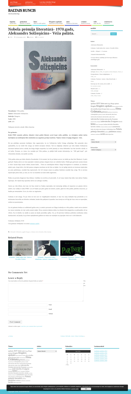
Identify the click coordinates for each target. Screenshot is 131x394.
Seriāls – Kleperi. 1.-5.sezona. (99, 51)
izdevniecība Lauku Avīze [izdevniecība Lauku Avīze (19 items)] (108, 116)
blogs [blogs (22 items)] (109, 103)
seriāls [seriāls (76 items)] (102, 134)
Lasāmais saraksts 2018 (100, 356)
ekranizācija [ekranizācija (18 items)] (112, 109)
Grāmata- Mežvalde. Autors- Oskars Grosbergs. (72, 336)
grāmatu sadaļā (34, 223)
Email (50, 309)
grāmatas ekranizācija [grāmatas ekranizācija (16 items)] (113, 112)
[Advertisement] (84, 12)
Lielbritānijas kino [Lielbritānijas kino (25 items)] (111, 129)
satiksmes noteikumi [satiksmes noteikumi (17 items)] (95, 134)
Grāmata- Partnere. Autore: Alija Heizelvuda (72, 258)
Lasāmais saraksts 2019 (100, 358)
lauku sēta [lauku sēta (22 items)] (93, 129)
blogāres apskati (56, 22)
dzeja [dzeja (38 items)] (99, 109)
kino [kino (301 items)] (93, 123)
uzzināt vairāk (74, 389)
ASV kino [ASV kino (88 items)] (100, 103)
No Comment (40, 37)
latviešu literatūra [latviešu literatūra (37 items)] (113, 124)
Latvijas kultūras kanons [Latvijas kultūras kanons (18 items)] (105, 126)
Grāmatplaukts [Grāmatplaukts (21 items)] (94, 114)
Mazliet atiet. (94, 88)
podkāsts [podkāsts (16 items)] (106, 131)
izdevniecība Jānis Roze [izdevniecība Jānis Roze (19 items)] (111, 114)
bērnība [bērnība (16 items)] (121, 106)
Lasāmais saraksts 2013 (100, 351)
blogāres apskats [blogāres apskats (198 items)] (104, 106)
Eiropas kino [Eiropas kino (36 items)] (105, 109)
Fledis (92, 81)
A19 (95, 76)
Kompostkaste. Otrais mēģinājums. (100, 74)
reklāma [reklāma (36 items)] (118, 131)
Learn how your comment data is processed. (31, 326)
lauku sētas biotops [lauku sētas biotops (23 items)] (101, 129)
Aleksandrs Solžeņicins (15, 232)
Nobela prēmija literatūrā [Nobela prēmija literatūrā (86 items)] (19, 377)
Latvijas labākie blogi (47, 3)
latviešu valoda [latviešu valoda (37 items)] (95, 126)
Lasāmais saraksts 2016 (100, 353)
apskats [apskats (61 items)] (93, 103)
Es (91, 86)
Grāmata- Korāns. (96, 93)
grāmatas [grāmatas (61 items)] (104, 112)
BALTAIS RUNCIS (22, 10)
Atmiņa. (11, 336)
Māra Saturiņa (47, 232)
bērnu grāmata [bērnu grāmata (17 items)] (116, 106)
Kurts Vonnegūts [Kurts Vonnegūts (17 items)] (99, 124)
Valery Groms (97, 95)
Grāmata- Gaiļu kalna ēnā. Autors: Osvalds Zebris (20, 258)
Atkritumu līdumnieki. (97, 45)
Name (50, 304)
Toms (119, 72)
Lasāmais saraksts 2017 (100, 355)
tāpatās (13, 22)
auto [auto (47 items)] (105, 103)
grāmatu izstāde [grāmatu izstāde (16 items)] (101, 114)
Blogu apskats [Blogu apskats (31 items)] (115, 103)
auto (71, 22)
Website (51, 313)
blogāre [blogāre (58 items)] (93, 106)
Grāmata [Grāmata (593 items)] (96, 111)
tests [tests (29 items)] (106, 134)
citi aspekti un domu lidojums (110, 72)
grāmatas (30, 3)
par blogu (15, 3)
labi (86, 389)
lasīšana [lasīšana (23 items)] (106, 124)
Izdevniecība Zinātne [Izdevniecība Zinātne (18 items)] (95, 121)
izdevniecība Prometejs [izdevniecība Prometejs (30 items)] (111, 119)
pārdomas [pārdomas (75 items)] (112, 131)
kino (39, 22)
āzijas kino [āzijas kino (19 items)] (110, 134)
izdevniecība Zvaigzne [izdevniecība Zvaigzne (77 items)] (109, 121)
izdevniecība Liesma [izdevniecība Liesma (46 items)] (97, 119)
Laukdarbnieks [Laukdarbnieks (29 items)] (116, 126)
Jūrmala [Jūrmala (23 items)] (120, 121)
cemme (85, 22)
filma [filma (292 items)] (118, 108)
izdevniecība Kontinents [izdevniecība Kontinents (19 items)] (96, 116)
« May (67, 364)
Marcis (97, 72)
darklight (93, 72)
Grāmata (33, 232)
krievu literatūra (40, 232)
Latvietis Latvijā (97, 86)
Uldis (11, 37)
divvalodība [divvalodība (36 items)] (94, 109)
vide (97, 22)
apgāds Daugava (26, 232)
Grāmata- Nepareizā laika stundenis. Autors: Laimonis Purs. (46, 258)
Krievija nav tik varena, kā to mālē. (100, 84)
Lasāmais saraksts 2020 (100, 360)
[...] (122, 72)
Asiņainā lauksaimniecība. (98, 54)
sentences (108, 22)
